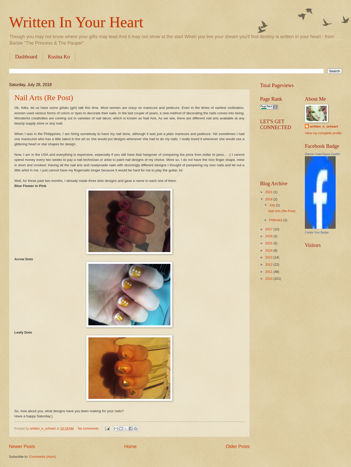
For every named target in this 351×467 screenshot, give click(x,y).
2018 (269, 199)
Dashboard (26, 56)
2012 (269, 264)
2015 (269, 243)
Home (130, 446)
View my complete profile (323, 133)
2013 (269, 257)
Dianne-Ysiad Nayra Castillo (322, 153)
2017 (269, 229)
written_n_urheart (324, 126)
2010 (269, 279)
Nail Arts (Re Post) (43, 97)
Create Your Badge (317, 232)
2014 (269, 250)
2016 (269, 236)
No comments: (89, 428)
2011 (269, 272)
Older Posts (238, 446)
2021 (269, 192)
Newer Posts (22, 446)
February (276, 220)
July (272, 205)
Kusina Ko (59, 56)
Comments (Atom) (42, 457)
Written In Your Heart (76, 22)
